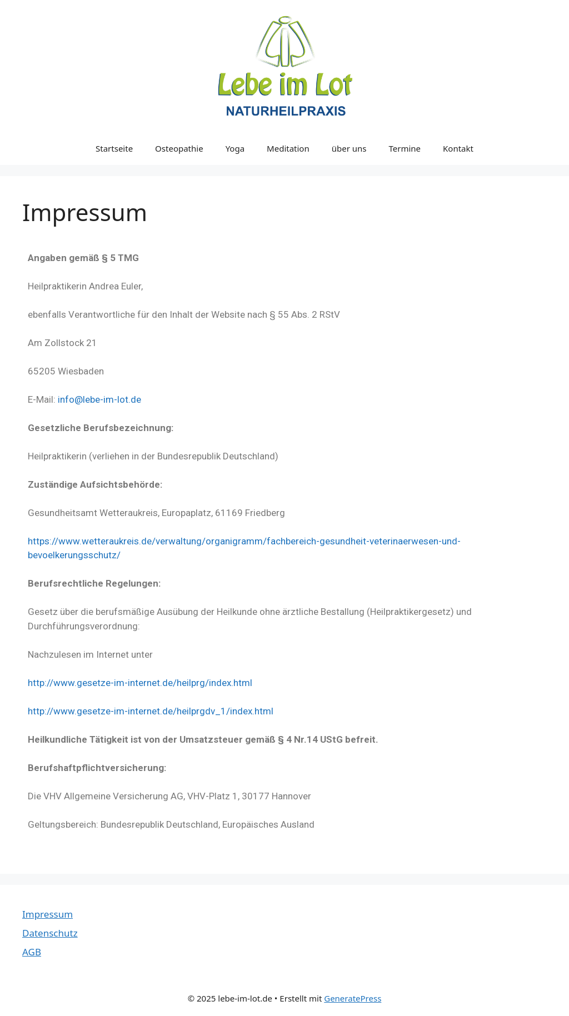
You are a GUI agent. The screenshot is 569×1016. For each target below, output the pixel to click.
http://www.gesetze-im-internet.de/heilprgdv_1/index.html (150, 711)
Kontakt (458, 148)
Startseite (114, 148)
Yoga (235, 148)
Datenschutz (50, 933)
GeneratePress (352, 998)
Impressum (47, 914)
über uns (349, 148)
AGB (31, 951)
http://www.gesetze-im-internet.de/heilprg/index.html (140, 682)
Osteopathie (179, 148)
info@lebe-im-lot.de (99, 399)
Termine (405, 148)
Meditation (288, 148)
